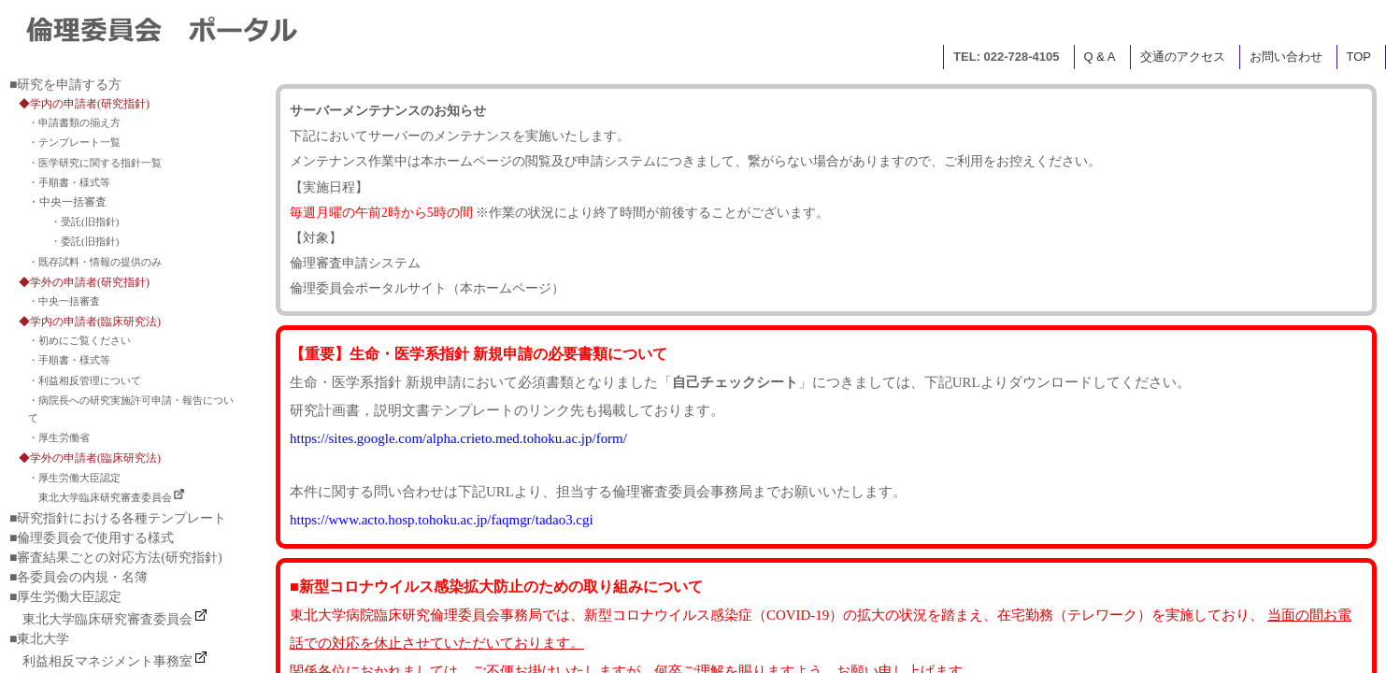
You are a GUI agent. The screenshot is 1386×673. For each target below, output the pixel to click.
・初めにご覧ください (79, 340)
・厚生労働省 (59, 437)
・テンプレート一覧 (74, 142)
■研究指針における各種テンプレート (117, 518)
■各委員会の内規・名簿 (78, 577)
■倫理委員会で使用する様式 (91, 538)
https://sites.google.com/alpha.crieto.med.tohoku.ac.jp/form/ (458, 438)
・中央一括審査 (64, 301)
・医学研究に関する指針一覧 (95, 162)
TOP (1359, 57)
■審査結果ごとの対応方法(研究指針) (115, 558)
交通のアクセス (1182, 57)
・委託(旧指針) (84, 241)
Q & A (1100, 57)
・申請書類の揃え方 (74, 122)
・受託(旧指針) (84, 221)
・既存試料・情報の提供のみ (95, 261)
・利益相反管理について (84, 380)
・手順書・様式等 (69, 182)
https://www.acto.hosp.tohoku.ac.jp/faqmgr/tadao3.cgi (441, 519)
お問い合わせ (1286, 57)
